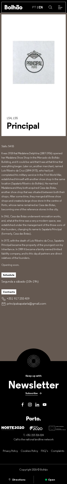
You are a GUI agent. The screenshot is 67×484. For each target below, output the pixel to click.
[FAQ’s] (44, 450)
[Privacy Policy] (10, 450)
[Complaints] (57, 450)
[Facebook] (22, 404)
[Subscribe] (33, 393)
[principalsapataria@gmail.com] (26, 303)
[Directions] (17, 479)
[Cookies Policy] (29, 450)
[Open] (50, 479)
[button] (50, 7)
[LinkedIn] (37, 404)
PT (34, 7)
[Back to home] (14, 7)
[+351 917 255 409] (18, 298)
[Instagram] (30, 404)
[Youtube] (44, 404)
